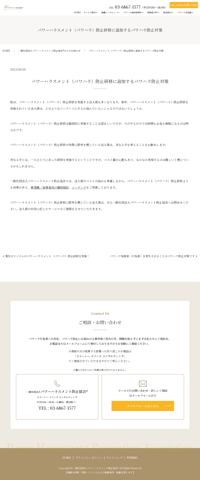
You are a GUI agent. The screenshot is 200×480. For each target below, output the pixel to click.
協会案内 (167, 12)
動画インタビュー (109, 12)
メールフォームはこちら (143, 406)
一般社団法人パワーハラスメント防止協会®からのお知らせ (49, 50)
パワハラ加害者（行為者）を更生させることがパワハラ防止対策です (152, 256)
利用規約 (132, 458)
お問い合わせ (184, 5)
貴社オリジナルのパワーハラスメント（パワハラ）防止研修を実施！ (47, 256)
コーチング (79, 187)
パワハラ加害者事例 (132, 12)
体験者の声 (152, 12)
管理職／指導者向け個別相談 (50, 187)
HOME (78, 12)
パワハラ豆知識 (184, 12)
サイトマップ (114, 458)
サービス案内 (90, 12)
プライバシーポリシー (89, 458)
